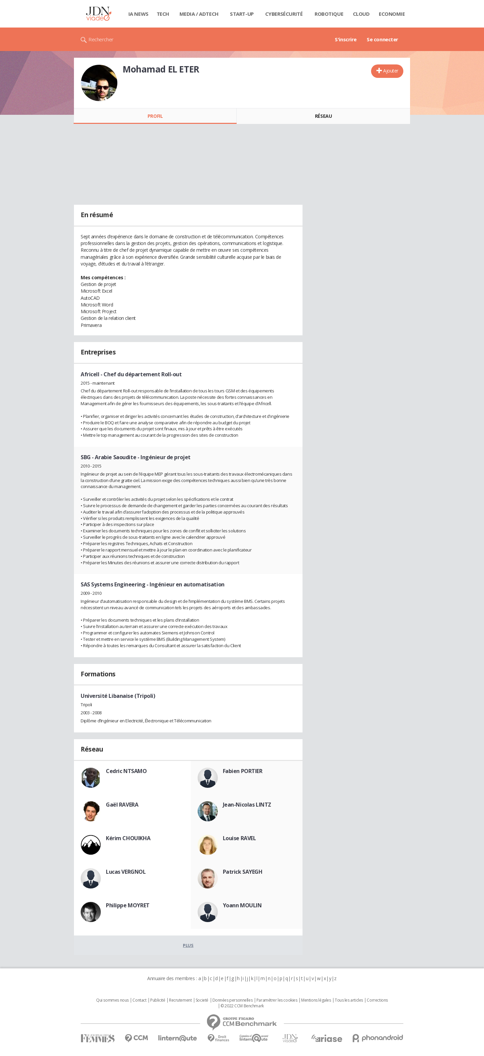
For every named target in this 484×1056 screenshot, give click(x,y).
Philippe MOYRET (128, 905)
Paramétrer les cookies (276, 1000)
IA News (138, 13)
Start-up (242, 13)
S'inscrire (346, 39)
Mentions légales (316, 1000)
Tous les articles (349, 1000)
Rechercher (101, 39)
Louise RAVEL (239, 838)
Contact (139, 1000)
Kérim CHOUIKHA (128, 838)
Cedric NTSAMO (126, 771)
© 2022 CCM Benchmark (242, 1006)
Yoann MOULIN (242, 905)
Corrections (377, 1000)
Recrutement (180, 1000)
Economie (392, 13)
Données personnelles (232, 1000)
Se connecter (382, 39)
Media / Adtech (198, 13)
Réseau (323, 116)
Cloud (361, 13)
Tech (163, 13)
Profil (155, 116)
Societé (202, 1000)
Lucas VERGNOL (126, 871)
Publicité (157, 1000)
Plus (188, 945)
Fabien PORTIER (243, 771)
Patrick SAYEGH (243, 871)
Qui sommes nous (112, 1000)
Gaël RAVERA (122, 804)
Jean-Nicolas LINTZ (247, 804)
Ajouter (390, 70)
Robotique (329, 13)
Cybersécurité (284, 13)
